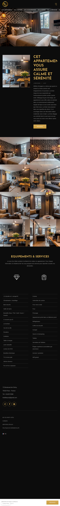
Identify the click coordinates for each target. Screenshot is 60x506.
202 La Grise (42, 10)
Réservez (52, 502)
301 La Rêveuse (52, 10)
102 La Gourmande (30, 10)
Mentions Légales (8, 424)
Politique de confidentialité (11, 428)
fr (5, 433)
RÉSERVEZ (40, 126)
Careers (5, 421)
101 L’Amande (18, 10)
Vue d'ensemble (7, 10)
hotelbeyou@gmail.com (10, 397)
